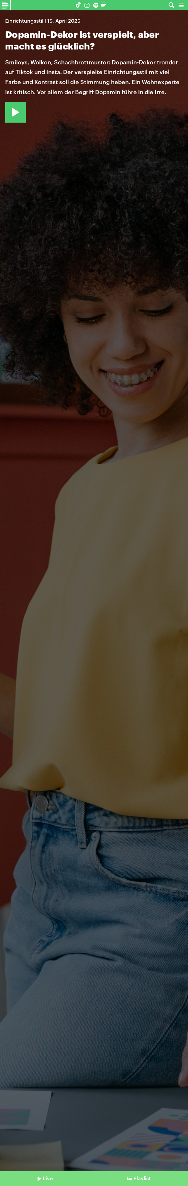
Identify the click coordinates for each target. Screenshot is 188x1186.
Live (48, 1178)
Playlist (142, 1178)
